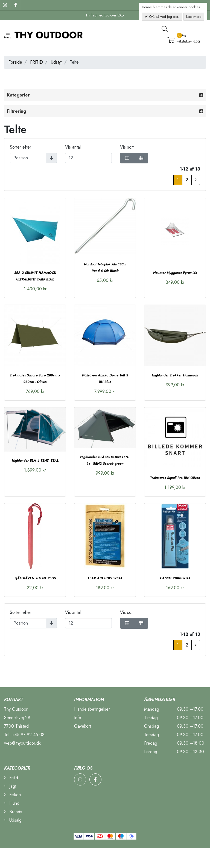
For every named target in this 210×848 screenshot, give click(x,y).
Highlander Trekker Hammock (175, 375)
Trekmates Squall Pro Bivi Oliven (175, 477)
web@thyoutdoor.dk (22, 743)
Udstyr (56, 62)
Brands (13, 812)
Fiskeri (12, 795)
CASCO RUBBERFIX (175, 578)
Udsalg (13, 820)
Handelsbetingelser (92, 709)
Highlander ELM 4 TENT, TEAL (35, 460)
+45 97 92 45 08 (28, 734)
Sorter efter (20, 147)
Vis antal (73, 147)
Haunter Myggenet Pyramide (175, 272)
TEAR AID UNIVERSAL (105, 578)
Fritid (11, 778)
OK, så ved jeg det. (163, 16)
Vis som (127, 147)
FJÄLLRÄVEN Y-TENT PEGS (35, 578)
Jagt (10, 786)
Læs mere (193, 16)
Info (77, 717)
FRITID (36, 62)
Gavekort (82, 726)
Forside (15, 62)
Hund (11, 803)
